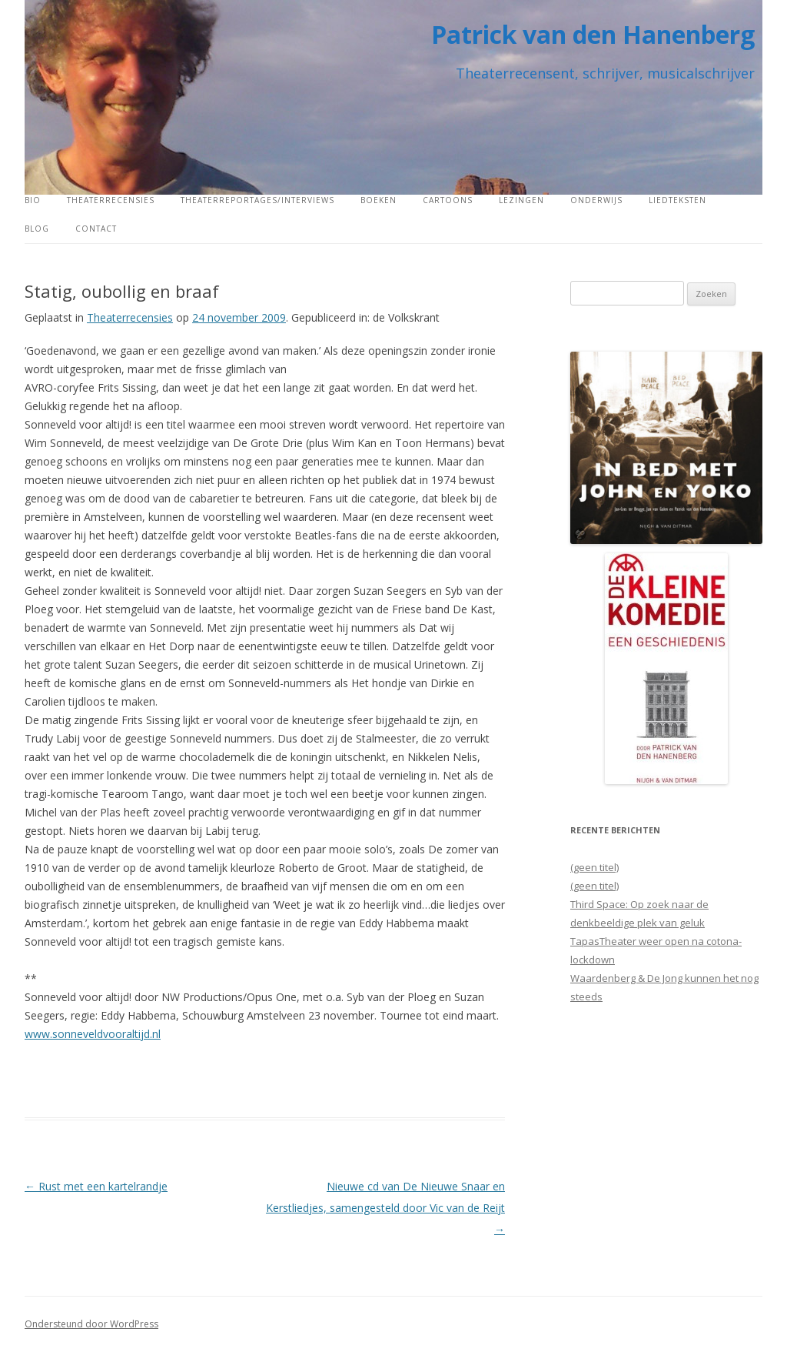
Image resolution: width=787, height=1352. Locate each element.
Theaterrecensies (110, 200)
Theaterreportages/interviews (257, 200)
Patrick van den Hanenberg (593, 34)
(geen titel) (594, 867)
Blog (37, 228)
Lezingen (521, 200)
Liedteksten (677, 200)
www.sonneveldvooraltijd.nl (93, 1034)
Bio (33, 200)
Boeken (378, 200)
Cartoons (448, 200)
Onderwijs (596, 200)
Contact (96, 228)
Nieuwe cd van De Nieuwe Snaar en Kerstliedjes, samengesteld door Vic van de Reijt (385, 1208)
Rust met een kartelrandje (96, 1186)
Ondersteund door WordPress (91, 1323)
